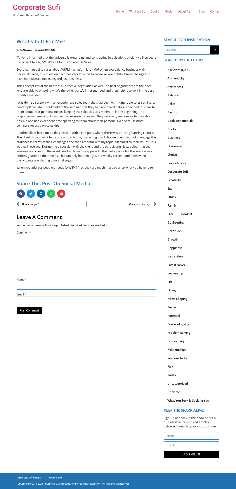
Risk (170, 367)
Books (155, 11)
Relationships (176, 350)
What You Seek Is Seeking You (188, 400)
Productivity (176, 341)
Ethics (171, 197)
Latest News (176, 265)
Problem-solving (178, 333)
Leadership (175, 273)
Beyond (172, 112)
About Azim (185, 11)
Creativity (174, 180)
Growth (172, 239)
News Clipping (177, 299)
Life (170, 282)
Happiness (174, 248)
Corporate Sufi (36, 7)
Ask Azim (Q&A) (178, 70)
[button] (21, 193)
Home (120, 11)
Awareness (175, 87)
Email (21, 294)
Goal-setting (175, 222)
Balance (172, 95)
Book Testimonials (180, 121)
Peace (171, 307)
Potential (173, 316)
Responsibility (177, 358)
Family (172, 205)
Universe (173, 392)
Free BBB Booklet (179, 214)
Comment (24, 232)
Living (171, 290)
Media (168, 11)
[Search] (214, 50)
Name (21, 279)
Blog (202, 11)
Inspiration (175, 256)
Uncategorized (177, 384)
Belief (171, 104)
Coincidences (176, 163)
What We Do (137, 11)
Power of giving (178, 324)
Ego (170, 189)
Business (173, 138)
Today (171, 375)
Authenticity (176, 78)
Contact (215, 11)
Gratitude (174, 231)
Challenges (175, 146)
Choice (172, 155)
